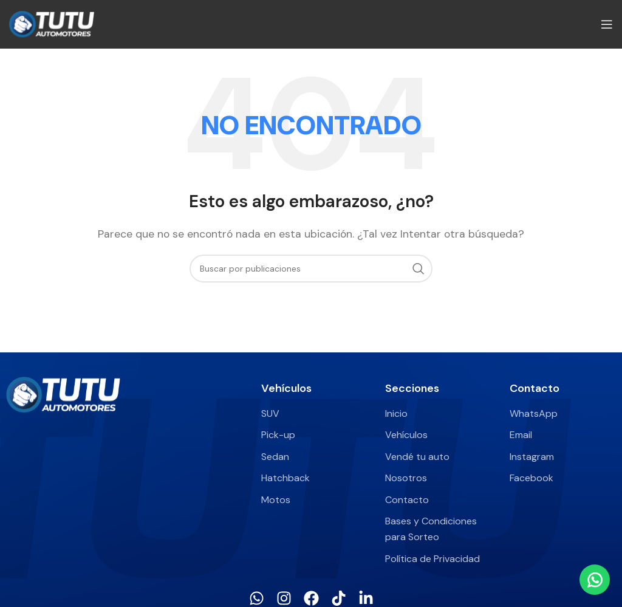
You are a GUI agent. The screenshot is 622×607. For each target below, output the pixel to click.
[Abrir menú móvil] (607, 24)
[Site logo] (51, 23)
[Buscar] (311, 269)
